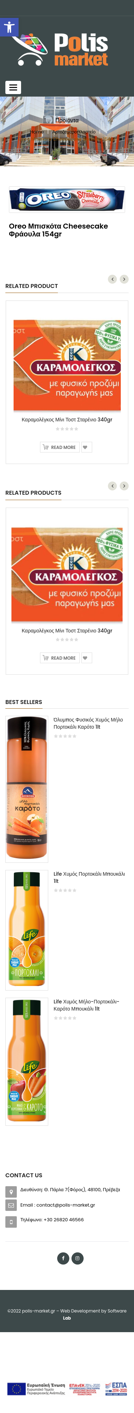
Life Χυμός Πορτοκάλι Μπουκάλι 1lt (89, 877)
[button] (9, 27)
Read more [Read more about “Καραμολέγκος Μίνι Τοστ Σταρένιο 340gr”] (63, 447)
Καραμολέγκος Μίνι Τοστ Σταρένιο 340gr (67, 419)
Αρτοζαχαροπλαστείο (73, 131)
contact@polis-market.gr (65, 1205)
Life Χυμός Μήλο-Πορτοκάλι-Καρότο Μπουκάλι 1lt (86, 1005)
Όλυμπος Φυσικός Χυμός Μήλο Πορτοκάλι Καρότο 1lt (88, 723)
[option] (67, 924)
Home (37, 131)
